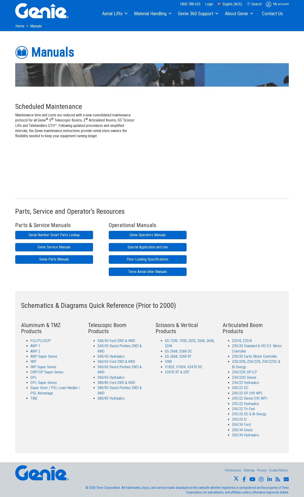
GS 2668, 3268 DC (178, 351)
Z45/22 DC (240, 388)
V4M (168, 361)
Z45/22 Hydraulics (245, 403)
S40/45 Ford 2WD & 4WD (116, 341)
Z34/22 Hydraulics (245, 382)
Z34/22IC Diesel (244, 377)
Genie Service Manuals (54, 247)
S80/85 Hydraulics (111, 398)
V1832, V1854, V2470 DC (183, 367)
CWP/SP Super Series (46, 372)
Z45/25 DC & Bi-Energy (249, 414)
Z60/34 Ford (241, 424)
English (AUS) (230, 4)
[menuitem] (114, 13)
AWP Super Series (43, 356)
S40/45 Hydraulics (111, 356)
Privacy (262, 470)
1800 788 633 (190, 4)
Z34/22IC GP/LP (244, 372)
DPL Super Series (43, 382)
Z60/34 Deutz (242, 430)
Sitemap (249, 470)
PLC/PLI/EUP (40, 341)
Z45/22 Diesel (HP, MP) (249, 398)
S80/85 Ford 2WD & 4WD (116, 382)
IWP (33, 361)
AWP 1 (35, 346)
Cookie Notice (278, 470)
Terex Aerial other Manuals (147, 271)
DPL (33, 377)
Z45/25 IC (239, 419)
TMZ (33, 398)
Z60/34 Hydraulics (245, 435)
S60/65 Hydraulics (111, 377)
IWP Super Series (43, 367)
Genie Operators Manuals (148, 235)
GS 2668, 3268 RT (178, 356)
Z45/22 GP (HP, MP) (247, 393)
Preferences (233, 470)
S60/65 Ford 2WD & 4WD (116, 361)
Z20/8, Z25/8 (242, 341)
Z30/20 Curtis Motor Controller (254, 356)
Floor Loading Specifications (147, 259)
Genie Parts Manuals (54, 259)
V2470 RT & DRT (177, 372)
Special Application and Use (147, 247)
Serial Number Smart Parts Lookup (54, 235)
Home (20, 26)
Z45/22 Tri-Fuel (243, 409)
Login (209, 4)
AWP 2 (35, 351)
